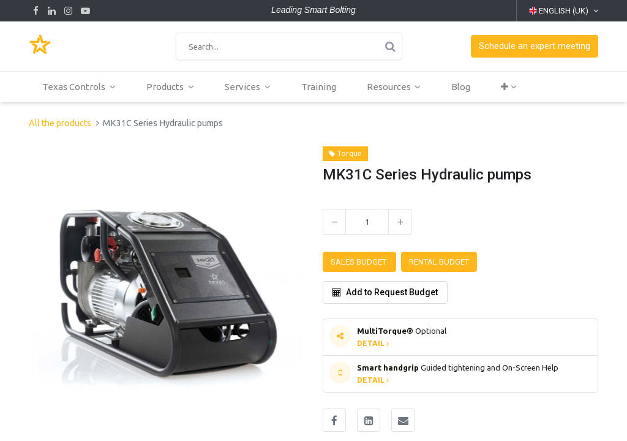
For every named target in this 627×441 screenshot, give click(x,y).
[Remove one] (334, 221)
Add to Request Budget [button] (385, 292)
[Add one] (400, 221)
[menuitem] (320, 87)
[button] (534, 46)
